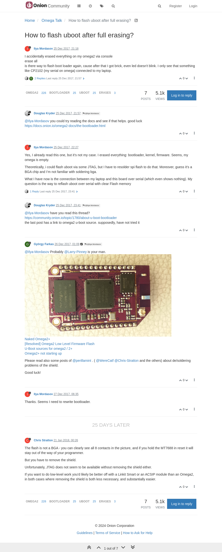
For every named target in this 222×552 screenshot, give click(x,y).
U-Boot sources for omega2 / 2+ (48, 349)
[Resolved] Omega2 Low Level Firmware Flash (59, 344)
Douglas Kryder (44, 113)
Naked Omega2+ (37, 339)
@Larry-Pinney (75, 252)
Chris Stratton (43, 440)
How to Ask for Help (137, 533)
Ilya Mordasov (43, 48)
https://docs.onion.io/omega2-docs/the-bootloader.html (65, 126)
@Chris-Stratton (126, 360)
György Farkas (44, 244)
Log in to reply (181, 95)
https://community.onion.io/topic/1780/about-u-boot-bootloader (71, 218)
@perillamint (81, 360)
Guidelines (85, 533)
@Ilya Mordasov (91, 113)
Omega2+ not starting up (43, 353)
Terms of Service (107, 533)
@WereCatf (104, 360)
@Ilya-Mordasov (37, 121)
